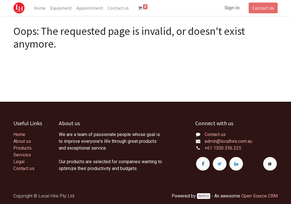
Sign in (232, 7)
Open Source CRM (259, 196)
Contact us (23, 168)
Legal (18, 161)
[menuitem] (40, 8)
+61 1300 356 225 (223, 148)
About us (22, 141)
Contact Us (263, 8)
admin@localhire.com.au (228, 141)
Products (22, 148)
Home (19, 134)
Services (22, 155)
